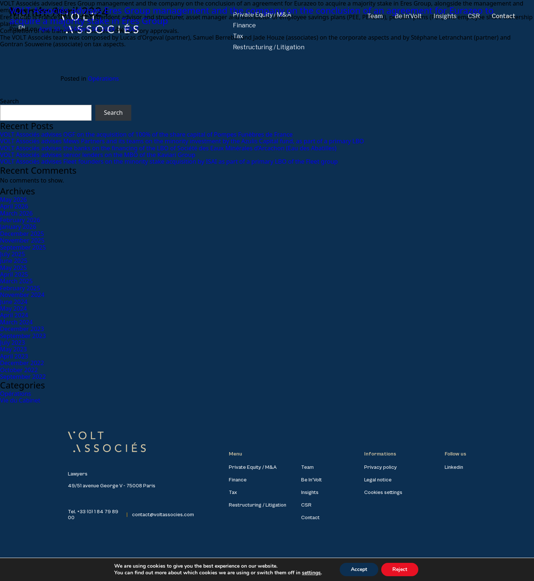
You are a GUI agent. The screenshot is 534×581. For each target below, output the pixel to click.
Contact (310, 518)
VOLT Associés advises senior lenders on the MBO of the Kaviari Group (97, 155)
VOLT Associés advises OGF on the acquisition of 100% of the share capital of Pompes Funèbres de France (146, 134)
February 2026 (20, 220)
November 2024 (22, 295)
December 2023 (22, 329)
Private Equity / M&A (253, 467)
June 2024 (13, 302)
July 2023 (12, 342)
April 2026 (14, 206)
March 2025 (16, 281)
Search (9, 101)
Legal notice (378, 480)
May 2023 (13, 349)
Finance (238, 480)
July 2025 (12, 254)
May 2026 (13, 200)
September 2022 (23, 377)
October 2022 (19, 370)
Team (307, 467)
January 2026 (18, 227)
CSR (306, 505)
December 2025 (22, 234)
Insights (310, 492)
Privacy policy (380, 467)
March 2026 (16, 213)
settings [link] (311, 572)
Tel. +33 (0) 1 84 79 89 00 (93, 515)
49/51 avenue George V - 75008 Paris (111, 486)
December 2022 (22, 363)
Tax (233, 492)
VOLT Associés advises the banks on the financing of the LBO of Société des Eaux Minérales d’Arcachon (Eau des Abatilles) (168, 148)
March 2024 (16, 322)
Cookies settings (383, 492)
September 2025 (23, 247)
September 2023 (23, 336)
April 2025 (14, 274)
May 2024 (13, 308)
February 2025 (20, 288)
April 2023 (14, 356)
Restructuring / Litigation (268, 47)
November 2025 (22, 240)
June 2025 (13, 261)
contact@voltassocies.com (163, 515)
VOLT (131, 29)
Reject (399, 569)
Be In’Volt (311, 480)
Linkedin (454, 467)
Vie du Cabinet (20, 400)
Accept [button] (359, 569)
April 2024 (14, 315)
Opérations (103, 78)
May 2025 (13, 268)
